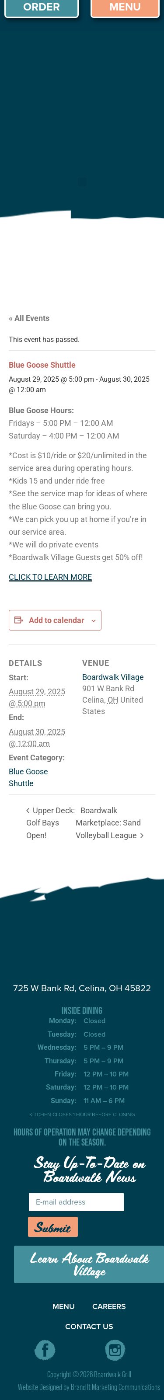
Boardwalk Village (113, 677)
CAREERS (109, 1306)
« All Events (29, 318)
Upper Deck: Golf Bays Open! (50, 823)
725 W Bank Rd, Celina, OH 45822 (82, 988)
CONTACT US (89, 1326)
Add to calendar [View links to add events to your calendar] (56, 620)
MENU (63, 1306)
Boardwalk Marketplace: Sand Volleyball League (108, 823)
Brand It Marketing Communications (115, 1387)
